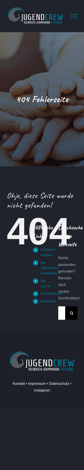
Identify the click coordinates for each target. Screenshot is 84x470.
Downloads (48, 301)
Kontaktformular (52, 293)
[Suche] (72, 313)
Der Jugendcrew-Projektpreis (49, 268)
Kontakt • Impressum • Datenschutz (41, 383)
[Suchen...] (61, 313)
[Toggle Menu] (74, 16)
